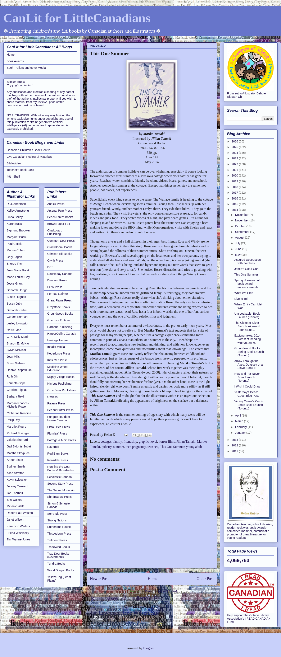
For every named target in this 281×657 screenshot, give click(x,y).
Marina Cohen (16, 250)
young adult (194, 447)
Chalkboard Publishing (54, 232)
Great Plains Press (59, 300)
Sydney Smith (16, 466)
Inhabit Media (56, 346)
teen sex (153, 447)
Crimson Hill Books (59, 253)
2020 (235, 175)
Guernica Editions (59, 320)
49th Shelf (13, 176)
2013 (235, 439)
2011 (235, 451)
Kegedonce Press (59, 353)
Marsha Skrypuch (18, 453)
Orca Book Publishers (61, 390)
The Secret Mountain (60, 490)
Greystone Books (58, 307)
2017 (235, 192)
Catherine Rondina (19, 413)
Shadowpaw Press (59, 496)
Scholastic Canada (59, 477)
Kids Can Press (57, 360)
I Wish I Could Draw (247, 386)
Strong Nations (57, 520)
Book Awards (15, 61)
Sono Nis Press (57, 513)
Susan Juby (14, 303)
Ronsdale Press (57, 460)
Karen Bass (14, 223)
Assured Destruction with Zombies (247, 261)
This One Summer (172, 447)
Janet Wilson (15, 519)
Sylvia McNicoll (16, 350)
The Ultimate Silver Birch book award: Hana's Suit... (247, 326)
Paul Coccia (14, 243)
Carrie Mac (14, 330)
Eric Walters (14, 499)
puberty (107, 447)
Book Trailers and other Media (26, 67)
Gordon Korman (17, 316)
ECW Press (54, 287)
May (238, 254)
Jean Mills (13, 356)
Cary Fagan (14, 257)
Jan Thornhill (15, 493)
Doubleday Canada (59, 274)
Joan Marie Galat (18, 270)
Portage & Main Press (61, 440)
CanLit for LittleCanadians (76, 18)
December (242, 214)
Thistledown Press (59, 533)
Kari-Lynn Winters (18, 526)
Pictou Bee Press (58, 427)
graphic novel (148, 441)
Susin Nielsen (16, 363)
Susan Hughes (16, 297)
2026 (235, 141)
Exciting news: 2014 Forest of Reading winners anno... (247, 339)
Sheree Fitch (15, 263)
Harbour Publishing (59, 327)
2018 (235, 187)
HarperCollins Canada (61, 333)
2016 (235, 198)
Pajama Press (56, 403)
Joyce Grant (14, 283)
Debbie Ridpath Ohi (19, 370)
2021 (235, 170)
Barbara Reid (15, 396)
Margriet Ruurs (16, 426)
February (241, 427)
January (240, 432)
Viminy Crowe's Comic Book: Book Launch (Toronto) (248, 405)
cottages (106, 441)
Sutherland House (59, 527)
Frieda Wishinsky (18, 533)
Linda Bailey (15, 217)
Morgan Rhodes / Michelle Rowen (18, 405)
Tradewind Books (58, 547)
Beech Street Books (60, 217)
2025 (235, 147)
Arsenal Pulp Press (59, 210)
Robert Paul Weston (20, 513)
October (240, 226)
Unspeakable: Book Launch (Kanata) (247, 315)
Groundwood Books (60, 313)
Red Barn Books (58, 453)
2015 (235, 204)
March (239, 421)
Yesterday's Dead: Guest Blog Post (246, 393)
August (240, 237)
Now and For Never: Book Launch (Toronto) (247, 377)
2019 (235, 181)
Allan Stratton (15, 473)
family (117, 441)
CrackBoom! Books (59, 247)
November (242, 220)
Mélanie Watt (15, 506)
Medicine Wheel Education (57, 368)
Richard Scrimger (18, 433)
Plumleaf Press (57, 433)
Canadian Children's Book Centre (28, 150)
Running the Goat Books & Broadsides (60, 468)
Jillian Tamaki (186, 441)
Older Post (205, 578)
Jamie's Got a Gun (246, 269)
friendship (130, 441)
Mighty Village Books (60, 377)
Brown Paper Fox (58, 223)
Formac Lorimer (57, 293)
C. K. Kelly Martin (18, 336)
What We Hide (243, 293)
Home (153, 578)
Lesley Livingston (18, 323)
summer (118, 447)
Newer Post (99, 578)
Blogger (148, 648)
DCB (50, 267)
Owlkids (52, 397)
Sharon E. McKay (18, 343)
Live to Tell (241, 298)
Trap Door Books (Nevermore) (58, 555)
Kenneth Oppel (16, 383)
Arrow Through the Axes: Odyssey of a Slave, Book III (248, 364)
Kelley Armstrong (18, 210)
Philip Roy (13, 420)
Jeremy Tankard (17, 486)
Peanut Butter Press (60, 410)
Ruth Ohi (12, 376)
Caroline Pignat (17, 389)
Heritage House (57, 340)
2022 (235, 164)
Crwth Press (55, 260)
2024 (235, 152)
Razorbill (53, 447)
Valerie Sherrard (17, 439)
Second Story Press (60, 483)
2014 (235, 209)
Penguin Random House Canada (58, 418)
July (238, 243)
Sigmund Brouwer (18, 230)
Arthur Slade (15, 459)
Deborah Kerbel (17, 310)
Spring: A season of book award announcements (247, 284)
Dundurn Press (57, 280)
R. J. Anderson (16, 204)
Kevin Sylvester (17, 479)
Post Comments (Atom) (161, 591)
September (242, 232)
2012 (235, 445)
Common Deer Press (61, 240)
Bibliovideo (14, 163)
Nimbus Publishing (59, 383)
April (238, 415)
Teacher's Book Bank (20, 170)
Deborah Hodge (17, 290)
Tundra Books (56, 563)
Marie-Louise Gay (18, 277)
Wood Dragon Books (60, 570)
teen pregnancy (136, 447)
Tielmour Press (57, 540)
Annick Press (55, 204)
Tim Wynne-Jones (18, 539)
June (238, 249)
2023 (235, 158)
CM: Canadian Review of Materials (29, 156)
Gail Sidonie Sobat (19, 446)
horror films (167, 441)
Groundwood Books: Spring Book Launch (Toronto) (249, 352)
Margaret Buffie (17, 237)
